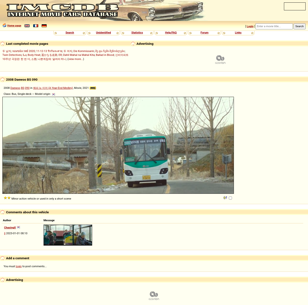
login (19, 266)
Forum (205, 32)
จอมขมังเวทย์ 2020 (23, 51)
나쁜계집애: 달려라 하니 (52, 59)
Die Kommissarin (83, 51)
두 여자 (68, 51)
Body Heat (34, 55)
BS (22, 88)
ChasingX (10, 227)
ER (60, 55)
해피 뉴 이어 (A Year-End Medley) (53, 88)
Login (250, 26)
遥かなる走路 (49, 55)
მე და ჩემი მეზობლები (110, 51)
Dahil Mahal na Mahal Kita (79, 55)
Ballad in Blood (105, 55)
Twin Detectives (12, 55)
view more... (75, 59)
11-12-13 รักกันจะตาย (49, 51)
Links (238, 32)
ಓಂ (24, 55)
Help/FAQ (171, 32)
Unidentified (103, 32)
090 (27, 88)
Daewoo (15, 88)
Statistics (137, 32)
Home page (14, 25)
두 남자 (6, 51)
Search (69, 32)
